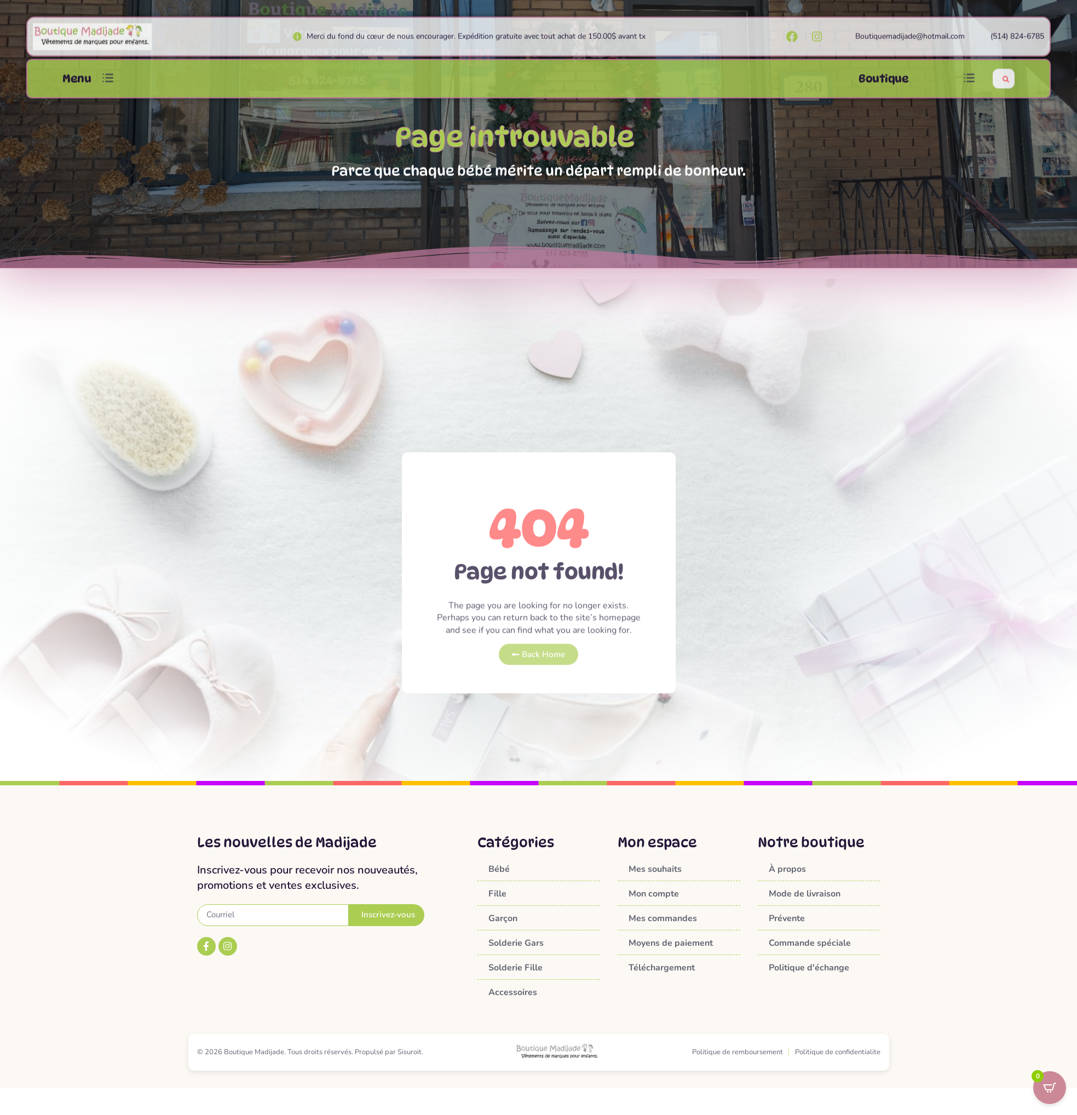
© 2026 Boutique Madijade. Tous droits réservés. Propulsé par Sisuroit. (310, 1052)
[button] (108, 87)
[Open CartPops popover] (1049, 1087)
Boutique (883, 87)
